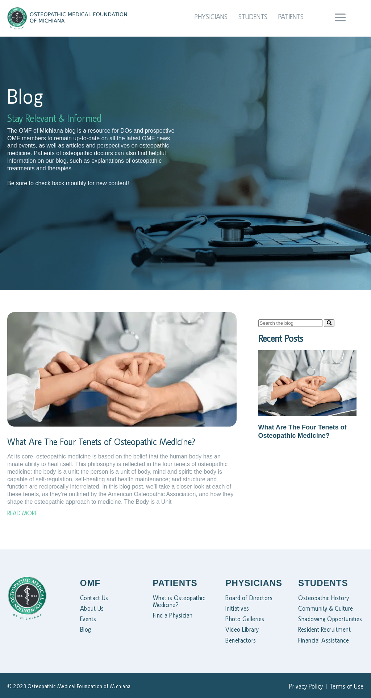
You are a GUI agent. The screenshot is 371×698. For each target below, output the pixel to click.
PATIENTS (175, 583)
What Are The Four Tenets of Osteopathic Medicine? (101, 441)
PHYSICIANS (253, 583)
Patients (291, 17)
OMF (90, 583)
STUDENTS (323, 583)
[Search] (329, 323)
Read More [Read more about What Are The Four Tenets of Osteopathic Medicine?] (22, 513)
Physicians (211, 17)
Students (252, 17)
